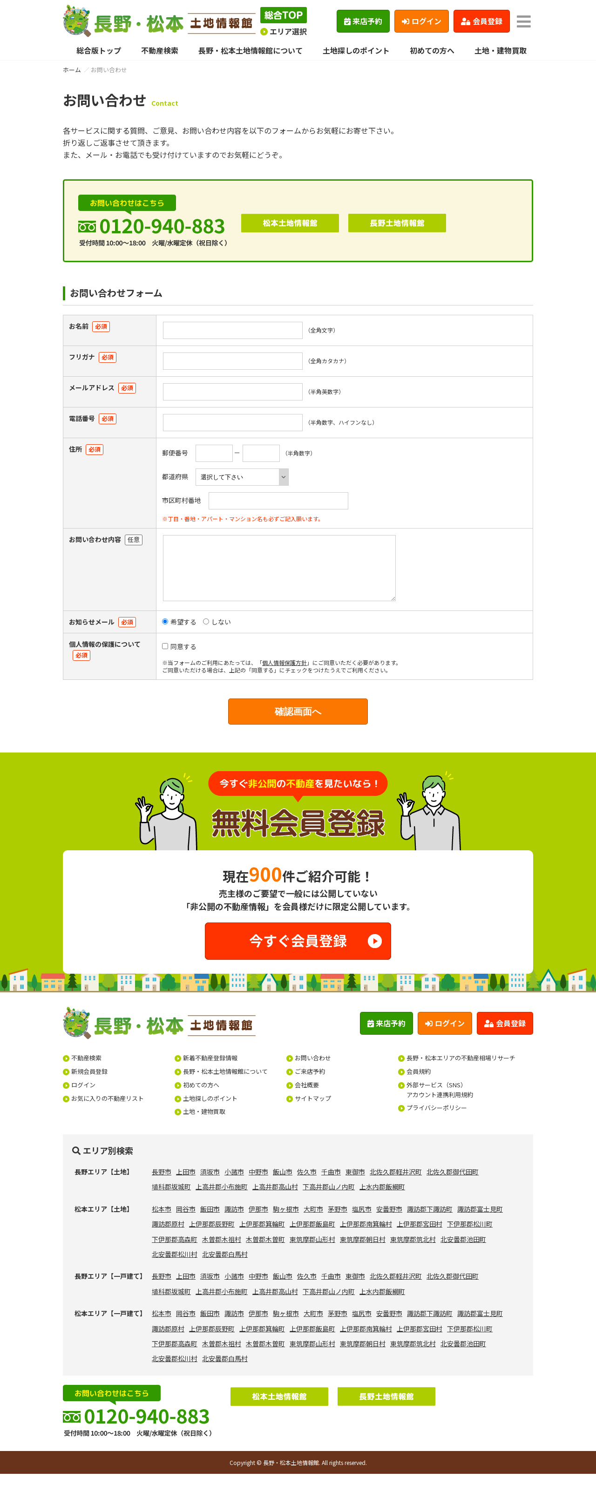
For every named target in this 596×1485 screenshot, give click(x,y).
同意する (179, 657)
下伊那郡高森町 (174, 1250)
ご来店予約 (310, 1082)
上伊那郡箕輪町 (262, 1235)
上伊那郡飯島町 (312, 1235)
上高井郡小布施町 (222, 1197)
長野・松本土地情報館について (250, 50)
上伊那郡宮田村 (419, 1235)
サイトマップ (313, 1109)
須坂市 (210, 1182)
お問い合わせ (313, 1069)
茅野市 (337, 1220)
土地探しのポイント (356, 50)
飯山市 (282, 1182)
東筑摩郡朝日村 (363, 1250)
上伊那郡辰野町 (212, 1235)
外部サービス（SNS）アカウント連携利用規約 (439, 1101)
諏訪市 (234, 1220)
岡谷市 (186, 1220)
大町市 (313, 1220)
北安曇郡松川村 (174, 1265)
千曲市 (331, 1182)
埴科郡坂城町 (171, 1197)
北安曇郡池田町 (463, 1250)
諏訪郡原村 (168, 1235)
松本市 (161, 1220)
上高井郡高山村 (275, 1197)
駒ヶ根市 (286, 1220)
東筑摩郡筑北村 (413, 1250)
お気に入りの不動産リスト (107, 1109)
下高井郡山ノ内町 (329, 1197)
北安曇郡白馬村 (225, 1265)
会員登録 (481, 21)
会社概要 (307, 1096)
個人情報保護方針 (284, 674)
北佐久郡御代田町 (453, 1182)
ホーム (72, 69)
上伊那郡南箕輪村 (366, 1235)
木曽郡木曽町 (265, 1250)
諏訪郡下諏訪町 (430, 1220)
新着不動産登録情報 (210, 1069)
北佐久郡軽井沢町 (396, 1182)
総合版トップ (98, 50)
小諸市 (234, 1182)
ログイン (421, 21)
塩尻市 (362, 1220)
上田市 (186, 1182)
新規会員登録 (89, 1082)
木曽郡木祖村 (221, 1250)
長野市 (161, 1182)
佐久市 (307, 1182)
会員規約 (418, 1082)
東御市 (355, 1182)
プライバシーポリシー (436, 1118)
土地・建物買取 (500, 50)
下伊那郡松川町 (470, 1235)
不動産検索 (159, 50)
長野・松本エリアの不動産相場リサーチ (460, 1069)
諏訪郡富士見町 (480, 1220)
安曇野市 (389, 1220)
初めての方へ (432, 50)
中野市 (258, 1182)
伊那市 (258, 1220)
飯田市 (210, 1220)
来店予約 (363, 21)
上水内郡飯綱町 (382, 1197)
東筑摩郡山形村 (312, 1250)
